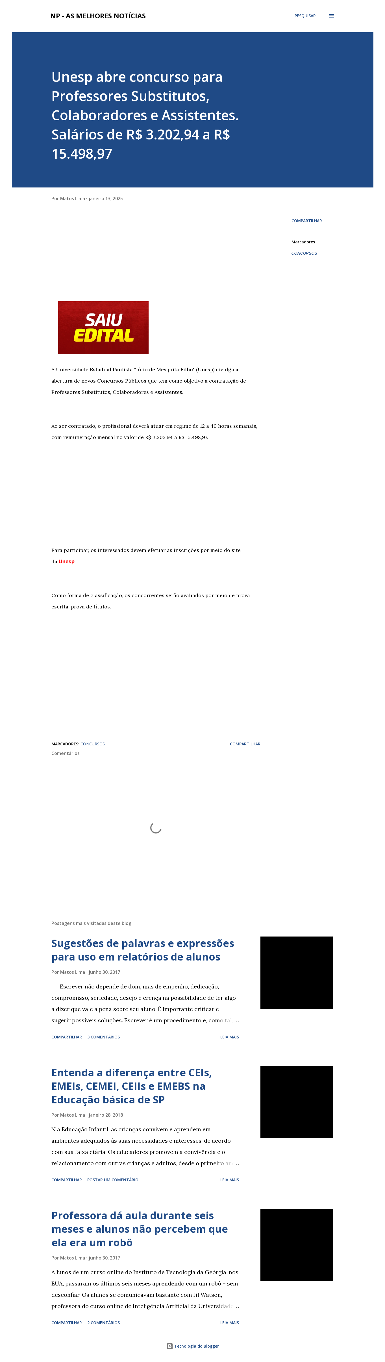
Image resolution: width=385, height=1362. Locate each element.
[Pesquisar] (305, 15)
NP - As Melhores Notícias (98, 15)
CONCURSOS (304, 253)
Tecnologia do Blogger (192, 1346)
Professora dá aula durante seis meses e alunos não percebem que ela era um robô (139, 1228)
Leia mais (229, 1037)
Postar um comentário (112, 1179)
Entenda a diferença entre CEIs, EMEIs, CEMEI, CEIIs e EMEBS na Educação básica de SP (131, 1086)
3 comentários (103, 1037)
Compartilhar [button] (307, 220)
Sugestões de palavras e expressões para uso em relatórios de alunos (142, 950)
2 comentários (103, 1322)
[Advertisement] (155, 256)
